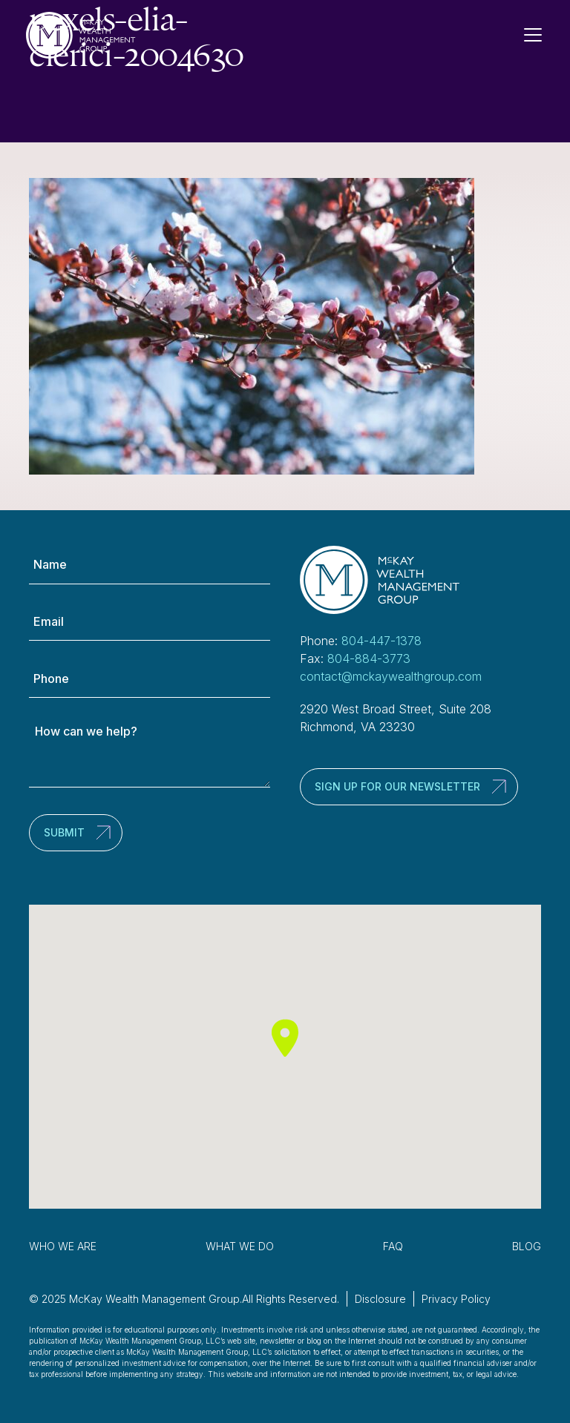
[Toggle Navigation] (539, 35)
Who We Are (62, 1246)
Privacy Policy (456, 1298)
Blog (526, 1246)
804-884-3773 (368, 658)
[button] (285, 1038)
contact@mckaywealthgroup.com (391, 676)
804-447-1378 (381, 640)
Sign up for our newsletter (397, 786)
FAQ (393, 1246)
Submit (64, 832)
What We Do (240, 1246)
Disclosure (380, 1298)
